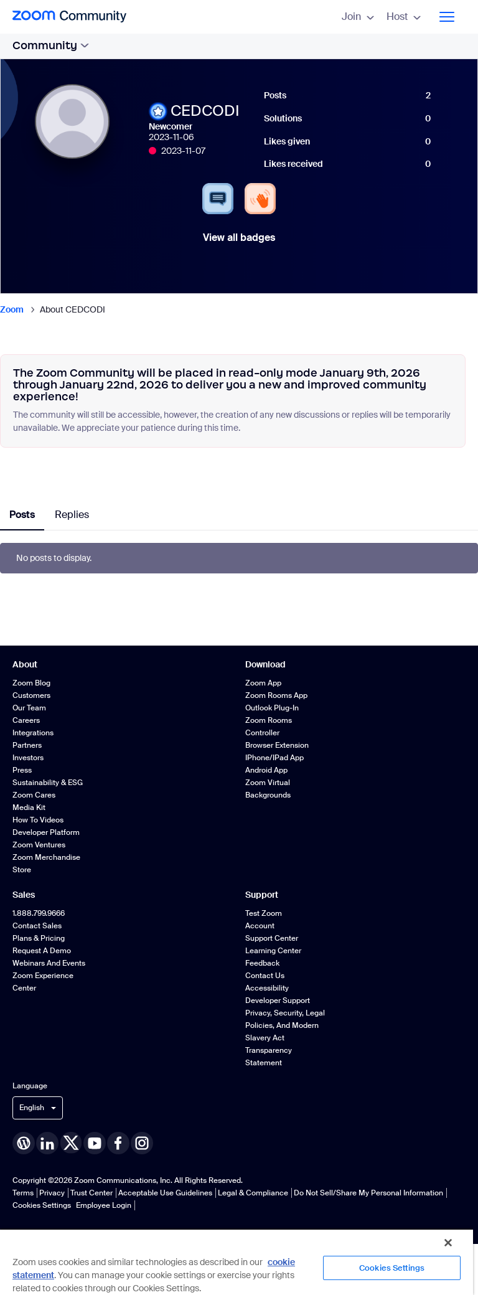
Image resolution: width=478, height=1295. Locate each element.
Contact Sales (37, 926)
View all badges (239, 237)
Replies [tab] (72, 514)
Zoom (12, 309)
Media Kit (28, 807)
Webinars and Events (48, 963)
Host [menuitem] (404, 16)
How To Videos (37, 820)
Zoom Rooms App (276, 695)
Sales (23, 894)
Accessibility (267, 988)
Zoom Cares (33, 795)
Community (50, 45)
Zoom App (263, 683)
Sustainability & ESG (47, 783)
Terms (23, 1193)
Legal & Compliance (253, 1193)
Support (261, 894)
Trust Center (91, 1193)
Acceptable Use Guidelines (165, 1193)
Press (22, 770)
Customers (31, 695)
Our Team (29, 708)
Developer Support (277, 1000)
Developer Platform (46, 832)
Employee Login (103, 1205)
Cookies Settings (41, 1205)
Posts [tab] (22, 514)
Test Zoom (263, 913)
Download (265, 664)
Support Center (271, 938)
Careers (26, 720)
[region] (236, 1261)
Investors (28, 758)
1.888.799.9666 (38, 913)
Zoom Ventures (38, 845)
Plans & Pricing (38, 938)
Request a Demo (41, 951)
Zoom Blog (31, 683)
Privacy (52, 1193)
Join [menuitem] (358, 16)
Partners (27, 745)
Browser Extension (277, 745)
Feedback (262, 963)
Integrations (33, 733)
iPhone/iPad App (274, 758)
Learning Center (273, 951)
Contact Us (264, 976)
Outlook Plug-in (272, 708)
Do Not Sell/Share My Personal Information (368, 1193)
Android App (266, 770)
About (24, 664)
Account (259, 926)
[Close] (448, 1242)
